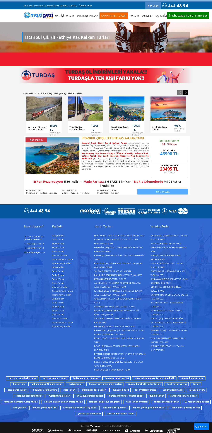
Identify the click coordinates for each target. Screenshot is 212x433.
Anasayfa (28, 5)
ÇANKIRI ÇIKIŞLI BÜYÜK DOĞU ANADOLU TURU (114, 306)
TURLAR (134, 15)
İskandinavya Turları (61, 263)
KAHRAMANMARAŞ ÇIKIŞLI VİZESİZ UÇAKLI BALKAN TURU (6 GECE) (169, 281)
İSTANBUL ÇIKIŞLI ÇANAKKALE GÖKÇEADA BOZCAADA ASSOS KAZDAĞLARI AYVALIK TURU (118, 292)
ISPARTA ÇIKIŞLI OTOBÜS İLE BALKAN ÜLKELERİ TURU (166, 265)
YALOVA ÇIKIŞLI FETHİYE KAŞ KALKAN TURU (113, 271)
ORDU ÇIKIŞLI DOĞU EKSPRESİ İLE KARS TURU (114, 326)
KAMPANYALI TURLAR (113, 15)
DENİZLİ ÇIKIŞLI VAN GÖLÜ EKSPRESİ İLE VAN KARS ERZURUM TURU (117, 348)
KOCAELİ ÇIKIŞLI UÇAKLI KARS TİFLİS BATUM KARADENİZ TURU (119, 340)
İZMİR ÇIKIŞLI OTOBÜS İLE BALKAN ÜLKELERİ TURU (165, 289)
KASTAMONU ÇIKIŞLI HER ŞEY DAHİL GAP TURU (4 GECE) (119, 330)
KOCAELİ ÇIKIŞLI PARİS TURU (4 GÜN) (166, 318)
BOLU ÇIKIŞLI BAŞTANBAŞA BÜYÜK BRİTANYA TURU (165, 257)
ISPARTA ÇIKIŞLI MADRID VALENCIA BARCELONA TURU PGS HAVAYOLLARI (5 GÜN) (168, 247)
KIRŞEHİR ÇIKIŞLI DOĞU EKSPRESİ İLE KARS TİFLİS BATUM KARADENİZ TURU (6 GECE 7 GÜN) (119, 356)
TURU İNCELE (162, 191)
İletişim (50, 5)
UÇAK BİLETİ (162, 15)
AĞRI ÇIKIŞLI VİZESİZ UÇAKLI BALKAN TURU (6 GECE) (166, 312)
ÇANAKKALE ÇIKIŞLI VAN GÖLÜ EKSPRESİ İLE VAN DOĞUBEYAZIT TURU (116, 241)
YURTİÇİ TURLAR (64, 15)
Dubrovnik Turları (60, 255)
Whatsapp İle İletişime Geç (188, 15)
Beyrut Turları (58, 247)
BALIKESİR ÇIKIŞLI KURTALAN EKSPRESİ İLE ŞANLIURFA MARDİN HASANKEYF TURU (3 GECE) (118, 277)
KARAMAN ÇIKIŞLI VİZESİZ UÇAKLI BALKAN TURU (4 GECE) (169, 296)
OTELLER (147, 15)
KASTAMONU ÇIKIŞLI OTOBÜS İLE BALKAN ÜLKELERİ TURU (169, 237)
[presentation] (180, 92)
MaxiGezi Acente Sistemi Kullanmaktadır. (106, 426)
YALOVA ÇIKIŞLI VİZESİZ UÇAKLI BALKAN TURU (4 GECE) (168, 324)
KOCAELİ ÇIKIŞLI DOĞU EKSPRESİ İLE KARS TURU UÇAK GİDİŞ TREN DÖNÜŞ (118, 363)
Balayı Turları (58, 235)
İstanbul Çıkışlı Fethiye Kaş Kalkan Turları (60, 93)
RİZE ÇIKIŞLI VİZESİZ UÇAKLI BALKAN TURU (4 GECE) (166, 304)
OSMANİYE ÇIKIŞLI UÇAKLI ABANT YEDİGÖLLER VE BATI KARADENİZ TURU (118, 249)
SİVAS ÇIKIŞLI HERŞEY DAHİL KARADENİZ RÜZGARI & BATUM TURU (117, 320)
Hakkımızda (39, 5)
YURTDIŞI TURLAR (87, 15)
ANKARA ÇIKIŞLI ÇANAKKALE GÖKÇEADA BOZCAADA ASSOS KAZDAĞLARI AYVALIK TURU (117, 285)
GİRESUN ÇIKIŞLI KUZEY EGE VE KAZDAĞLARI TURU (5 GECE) (118, 300)
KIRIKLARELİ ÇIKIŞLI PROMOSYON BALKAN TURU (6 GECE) (169, 332)
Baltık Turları (57, 239)
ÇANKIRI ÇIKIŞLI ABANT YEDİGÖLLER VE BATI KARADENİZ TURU (119, 257)
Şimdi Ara (201, 426)
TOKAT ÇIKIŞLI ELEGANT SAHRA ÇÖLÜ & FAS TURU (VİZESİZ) (167, 340)
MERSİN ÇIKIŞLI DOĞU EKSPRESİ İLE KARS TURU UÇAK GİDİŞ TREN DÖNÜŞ (118, 265)
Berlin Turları (58, 243)
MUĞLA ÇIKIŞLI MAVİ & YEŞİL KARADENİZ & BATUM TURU (119, 235)
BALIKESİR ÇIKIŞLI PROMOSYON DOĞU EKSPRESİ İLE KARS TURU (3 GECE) (117, 312)
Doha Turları (57, 251)
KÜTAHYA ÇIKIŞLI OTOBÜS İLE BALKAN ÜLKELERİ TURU (167, 348)
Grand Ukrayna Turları (62, 259)
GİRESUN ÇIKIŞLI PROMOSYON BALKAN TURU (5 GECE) (167, 273)
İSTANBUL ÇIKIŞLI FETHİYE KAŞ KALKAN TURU (113, 138)
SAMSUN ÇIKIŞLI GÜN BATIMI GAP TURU (112, 369)
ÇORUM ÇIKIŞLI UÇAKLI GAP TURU (109, 334)
